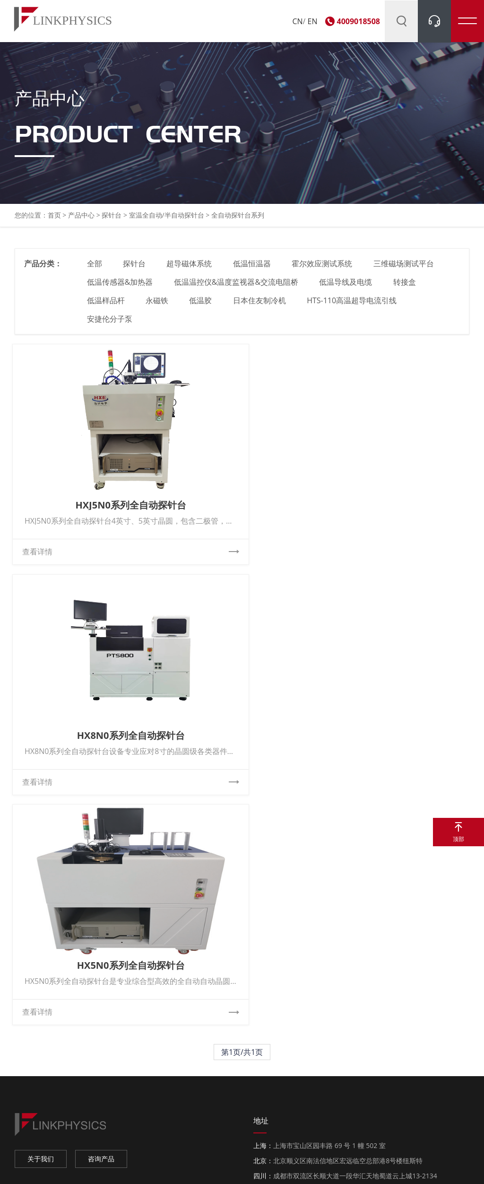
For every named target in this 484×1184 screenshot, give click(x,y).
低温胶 (201, 305)
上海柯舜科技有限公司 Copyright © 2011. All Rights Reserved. (140, 1167)
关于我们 (40, 935)
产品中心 (81, 219)
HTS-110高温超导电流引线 (353, 305)
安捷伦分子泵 (110, 323)
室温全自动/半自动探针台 (167, 219)
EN (313, 21)
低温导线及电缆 (346, 286)
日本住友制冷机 (260, 305)
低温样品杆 (106, 305)
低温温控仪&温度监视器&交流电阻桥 (237, 286)
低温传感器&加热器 (120, 286)
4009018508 (358, 21)
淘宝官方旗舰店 (41, 1103)
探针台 (111, 219)
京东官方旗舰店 (41, 1119)
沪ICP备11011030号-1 (268, 1167)
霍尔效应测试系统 (324, 268)
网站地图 (364, 1167)
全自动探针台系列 (237, 219)
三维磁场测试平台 (406, 268)
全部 (95, 268)
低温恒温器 (253, 268)
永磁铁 (158, 305)
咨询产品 (101, 935)
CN (297, 21)
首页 (54, 219)
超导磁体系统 (190, 268)
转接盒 (406, 286)
